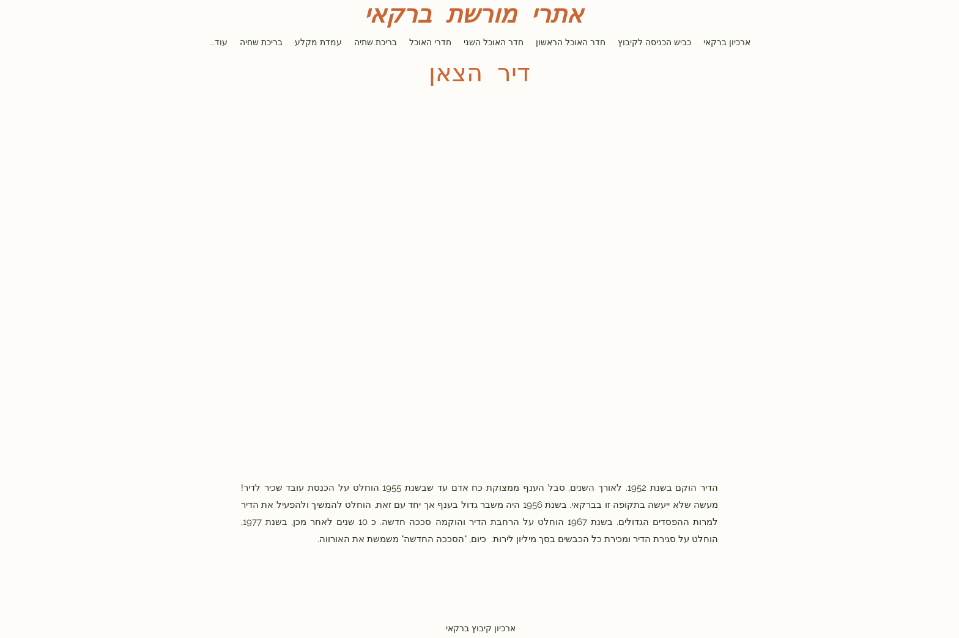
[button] (479, 263)
